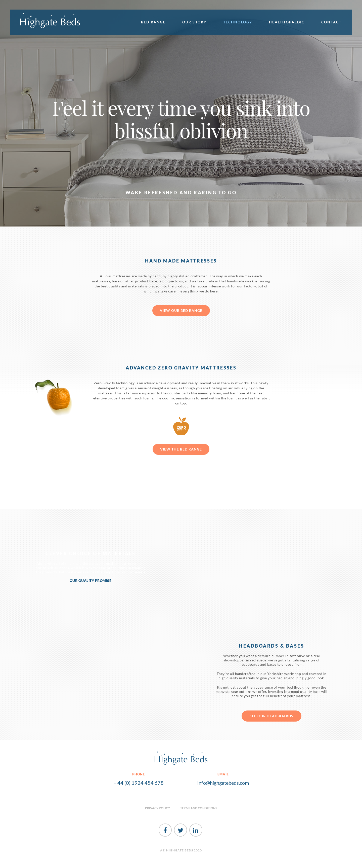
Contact (331, 22)
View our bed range (181, 310)
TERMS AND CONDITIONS (198, 808)
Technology (237, 22)
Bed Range (153, 22)
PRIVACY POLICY (157, 808)
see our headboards (271, 716)
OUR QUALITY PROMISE (91, 580)
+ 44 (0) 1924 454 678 (138, 783)
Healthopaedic (286, 22)
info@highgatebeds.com (223, 783)
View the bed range (181, 449)
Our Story (194, 22)
